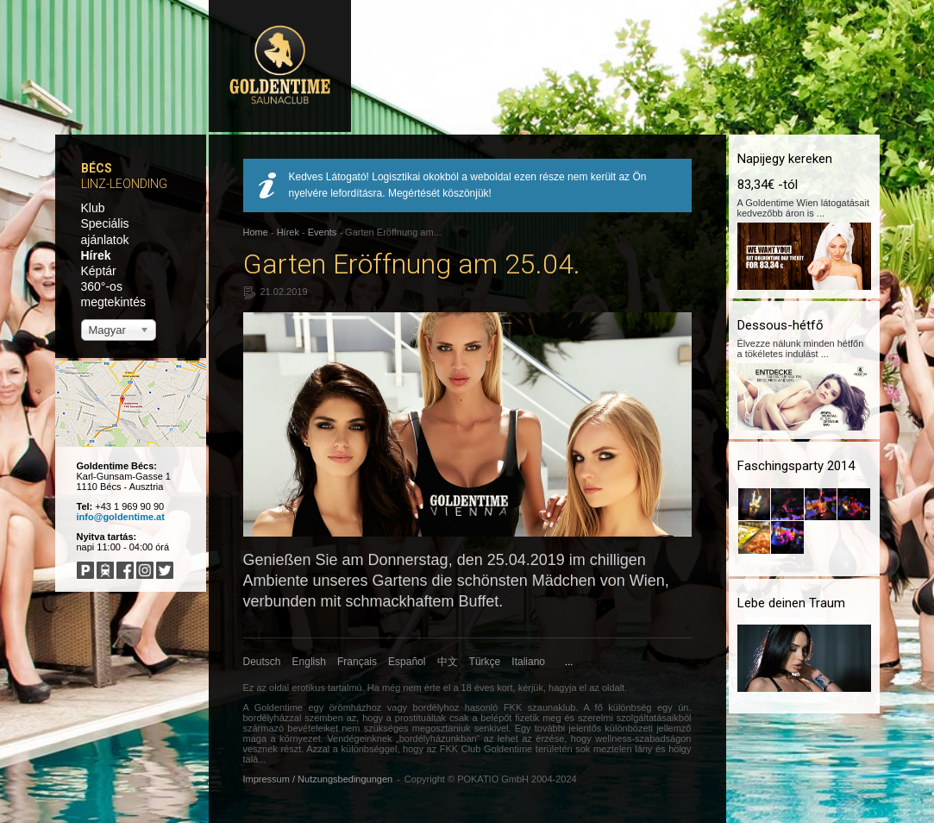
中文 (447, 662)
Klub (93, 208)
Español (406, 662)
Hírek (96, 255)
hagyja (562, 687)
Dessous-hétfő (780, 325)
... (569, 662)
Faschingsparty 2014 (796, 466)
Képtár (98, 271)
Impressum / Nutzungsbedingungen (318, 779)
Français (357, 662)
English (309, 662)
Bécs (96, 168)
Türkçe (485, 662)
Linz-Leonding (124, 184)
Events (322, 232)
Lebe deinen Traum (791, 603)
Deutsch (262, 662)
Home (255, 232)
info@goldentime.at (121, 517)
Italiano (528, 662)
